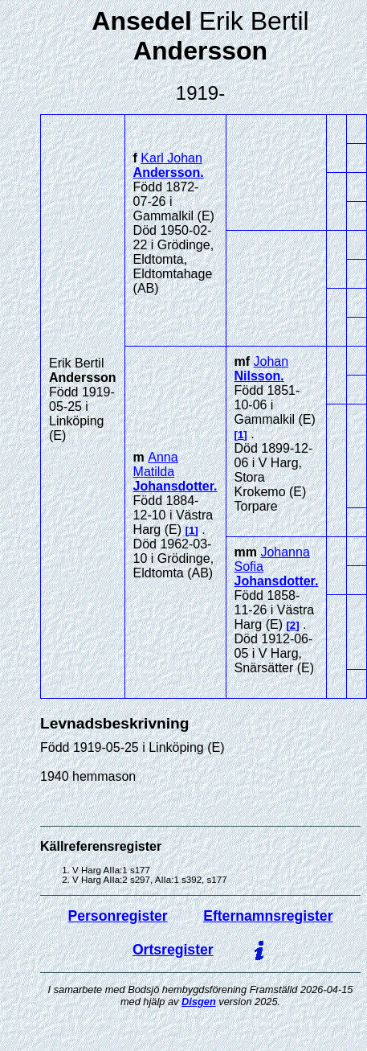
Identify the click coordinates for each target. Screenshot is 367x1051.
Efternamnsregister (267, 916)
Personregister (118, 916)
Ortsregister (173, 950)
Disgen (198, 1002)
